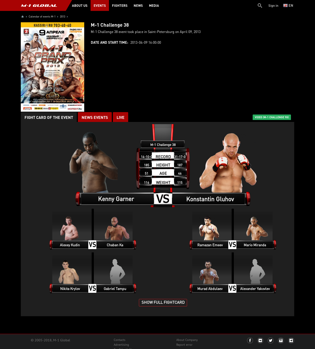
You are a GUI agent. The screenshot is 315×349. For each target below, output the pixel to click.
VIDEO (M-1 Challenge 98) (272, 117)
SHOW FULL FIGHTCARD (163, 302)
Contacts (119, 340)
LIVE (120, 117)
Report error (184, 345)
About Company (187, 340)
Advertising (121, 345)
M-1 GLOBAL (39, 5)
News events (95, 117)
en (288, 5)
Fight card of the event (48, 117)
